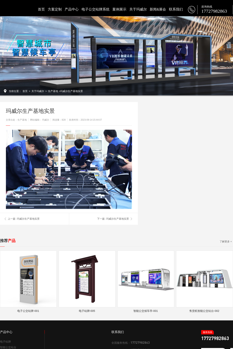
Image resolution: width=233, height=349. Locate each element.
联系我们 (176, 9)
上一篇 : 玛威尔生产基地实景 (24, 218)
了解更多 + (226, 241)
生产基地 (53, 91)
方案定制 (55, 9)
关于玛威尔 (138, 9)
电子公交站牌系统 (96, 9)
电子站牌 (5, 341)
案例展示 (119, 9)
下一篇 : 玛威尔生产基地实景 (113, 218)
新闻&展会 (158, 9)
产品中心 (72, 9)
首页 (41, 9)
